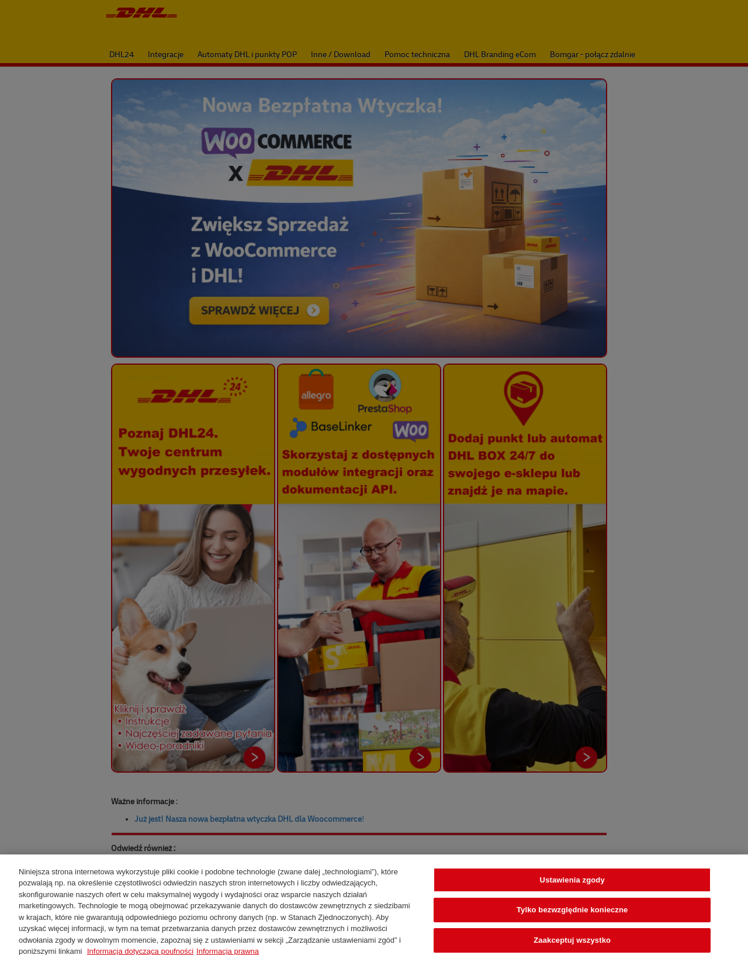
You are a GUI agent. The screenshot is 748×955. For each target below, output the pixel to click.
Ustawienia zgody (572, 885)
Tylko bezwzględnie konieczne (572, 915)
